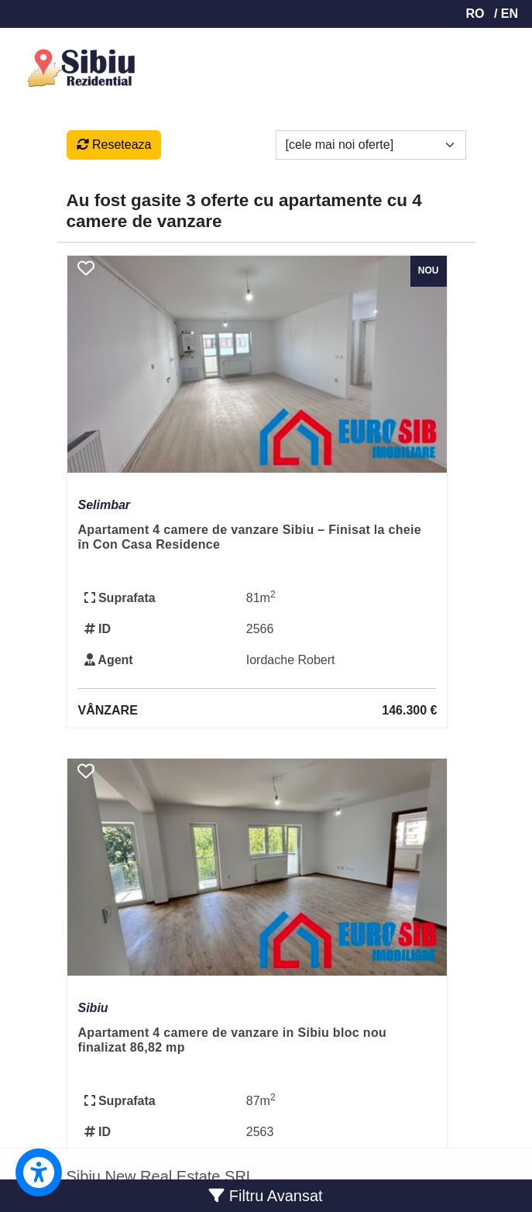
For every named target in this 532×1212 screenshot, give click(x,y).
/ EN (506, 13)
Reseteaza (114, 144)
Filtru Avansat (265, 1195)
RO (474, 13)
